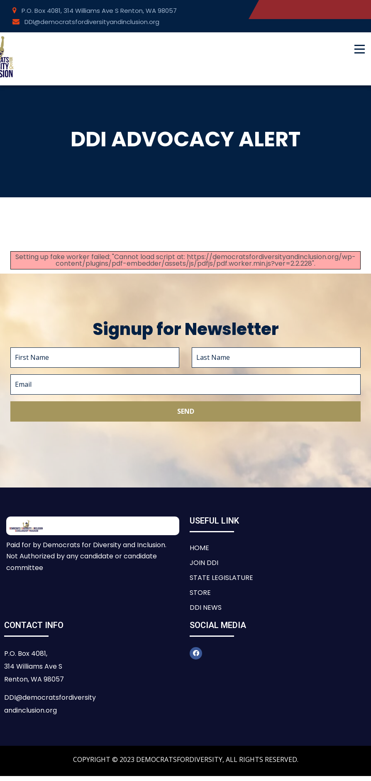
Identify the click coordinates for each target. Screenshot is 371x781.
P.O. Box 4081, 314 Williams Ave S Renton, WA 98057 (94, 10)
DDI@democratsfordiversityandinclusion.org (85, 21)
